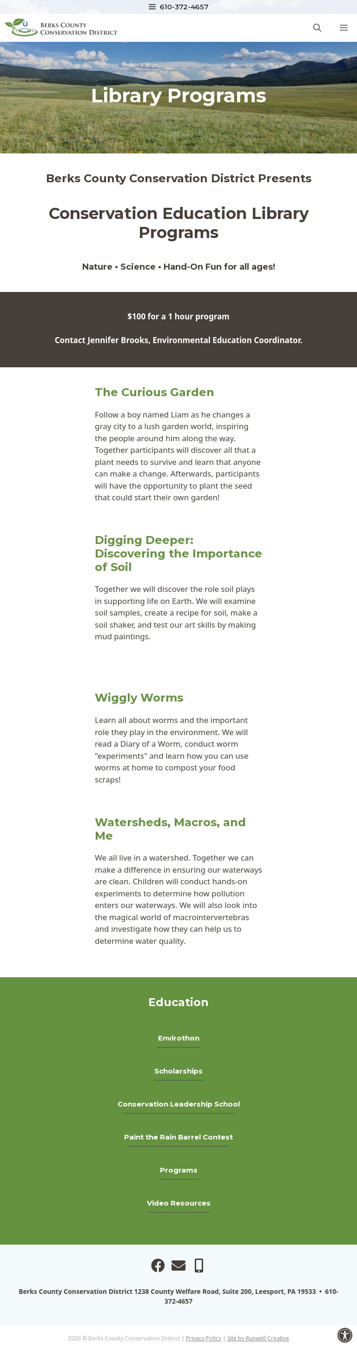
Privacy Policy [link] (203, 1338)
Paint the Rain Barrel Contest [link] (178, 1137)
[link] (345, 1335)
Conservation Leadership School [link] (179, 1104)
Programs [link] (179, 1170)
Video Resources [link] (179, 1203)
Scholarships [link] (178, 1071)
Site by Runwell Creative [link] (258, 1338)
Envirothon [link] (178, 1038)
